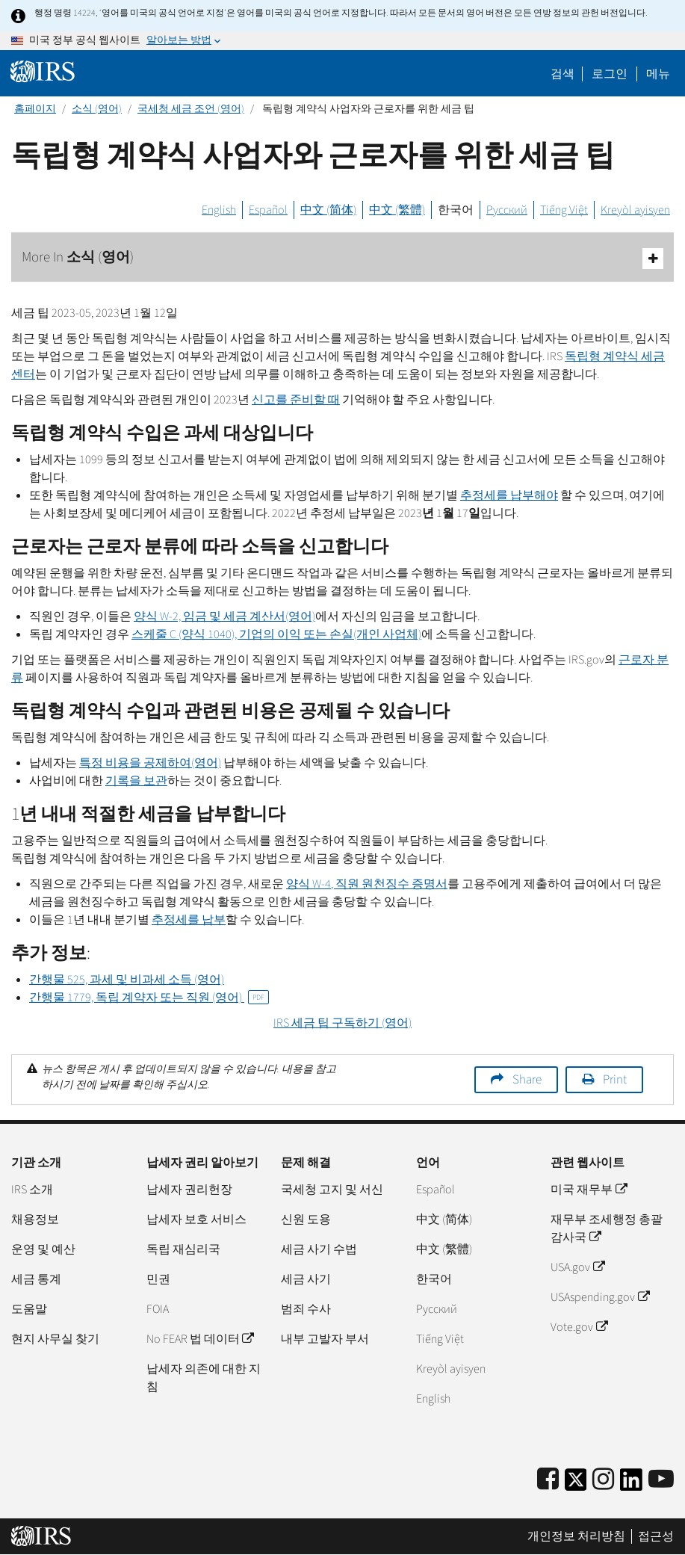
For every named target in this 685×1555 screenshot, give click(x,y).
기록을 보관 (136, 781)
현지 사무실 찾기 (55, 1339)
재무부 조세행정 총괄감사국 (607, 1228)
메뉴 (658, 74)
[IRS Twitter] (576, 1484)
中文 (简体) (328, 210)
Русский (506, 210)
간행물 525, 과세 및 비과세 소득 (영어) (126, 979)
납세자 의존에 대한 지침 (203, 1378)
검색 (562, 74)
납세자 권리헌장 (189, 1189)
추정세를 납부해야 (509, 495)
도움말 (29, 1309)
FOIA (157, 1309)
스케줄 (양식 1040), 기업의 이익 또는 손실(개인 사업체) (276, 634)
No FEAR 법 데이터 (199, 1339)
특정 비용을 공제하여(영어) (150, 763)
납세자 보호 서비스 (196, 1219)
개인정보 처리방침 (576, 1536)
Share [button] (527, 1080)
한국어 (456, 210)
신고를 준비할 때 (296, 400)
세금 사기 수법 (319, 1249)
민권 (158, 1279)
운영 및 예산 (43, 1249)
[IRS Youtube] (661, 1480)
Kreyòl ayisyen (635, 210)
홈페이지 (35, 109)
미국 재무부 (588, 1189)
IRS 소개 (32, 1189)
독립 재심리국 (183, 1249)
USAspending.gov (599, 1297)
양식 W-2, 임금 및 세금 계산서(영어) (224, 616)
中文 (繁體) (397, 210)
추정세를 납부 (189, 920)
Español (268, 210)
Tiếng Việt (564, 210)
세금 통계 (36, 1279)
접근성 (656, 1536)
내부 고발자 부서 (325, 1339)
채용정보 (35, 1219)
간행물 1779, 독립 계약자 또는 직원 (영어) (149, 997)
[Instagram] (603, 1480)
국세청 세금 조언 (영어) (190, 109)
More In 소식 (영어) (342, 258)
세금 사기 (306, 1279)
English (219, 210)
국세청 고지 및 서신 (332, 1189)
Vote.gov (579, 1327)
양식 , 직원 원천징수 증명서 (366, 884)
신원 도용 (306, 1219)
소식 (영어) (97, 109)
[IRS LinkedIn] (631, 1484)
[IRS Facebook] (548, 1480)
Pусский (436, 1309)
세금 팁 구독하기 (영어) (342, 1023)
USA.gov (577, 1267)
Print (615, 1080)
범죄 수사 (306, 1309)
